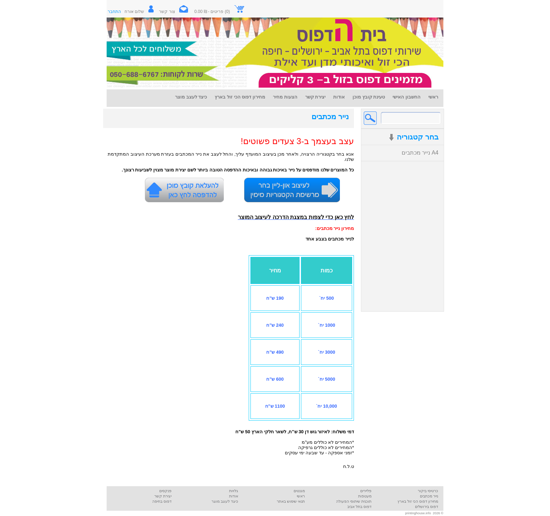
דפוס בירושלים (426, 506)
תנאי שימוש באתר (291, 501)
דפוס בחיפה (162, 501)
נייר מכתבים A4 (420, 153)
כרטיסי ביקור (428, 491)
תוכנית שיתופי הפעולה (353, 501)
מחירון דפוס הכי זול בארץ (417, 501)
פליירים (365, 491)
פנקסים (165, 491)
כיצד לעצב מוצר (225, 501)
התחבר (114, 11)
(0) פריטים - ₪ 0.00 (219, 11)
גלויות (233, 491)
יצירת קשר (163, 496)
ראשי (301, 496)
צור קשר (176, 11)
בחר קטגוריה (413, 137)
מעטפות (364, 496)
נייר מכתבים (330, 117)
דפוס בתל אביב (359, 506)
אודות (233, 496)
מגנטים (299, 491)
